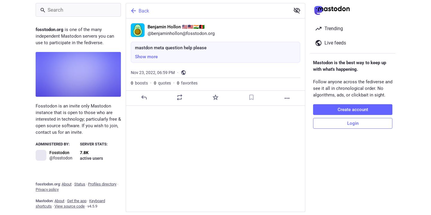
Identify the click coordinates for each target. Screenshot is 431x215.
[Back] (207, 10)
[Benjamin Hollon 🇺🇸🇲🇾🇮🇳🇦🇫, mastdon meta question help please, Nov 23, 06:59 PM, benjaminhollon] (215, 62)
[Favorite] (215, 97)
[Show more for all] (297, 10)
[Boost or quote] (179, 97)
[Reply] (144, 97)
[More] (287, 98)
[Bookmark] (251, 97)
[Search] (78, 10)
